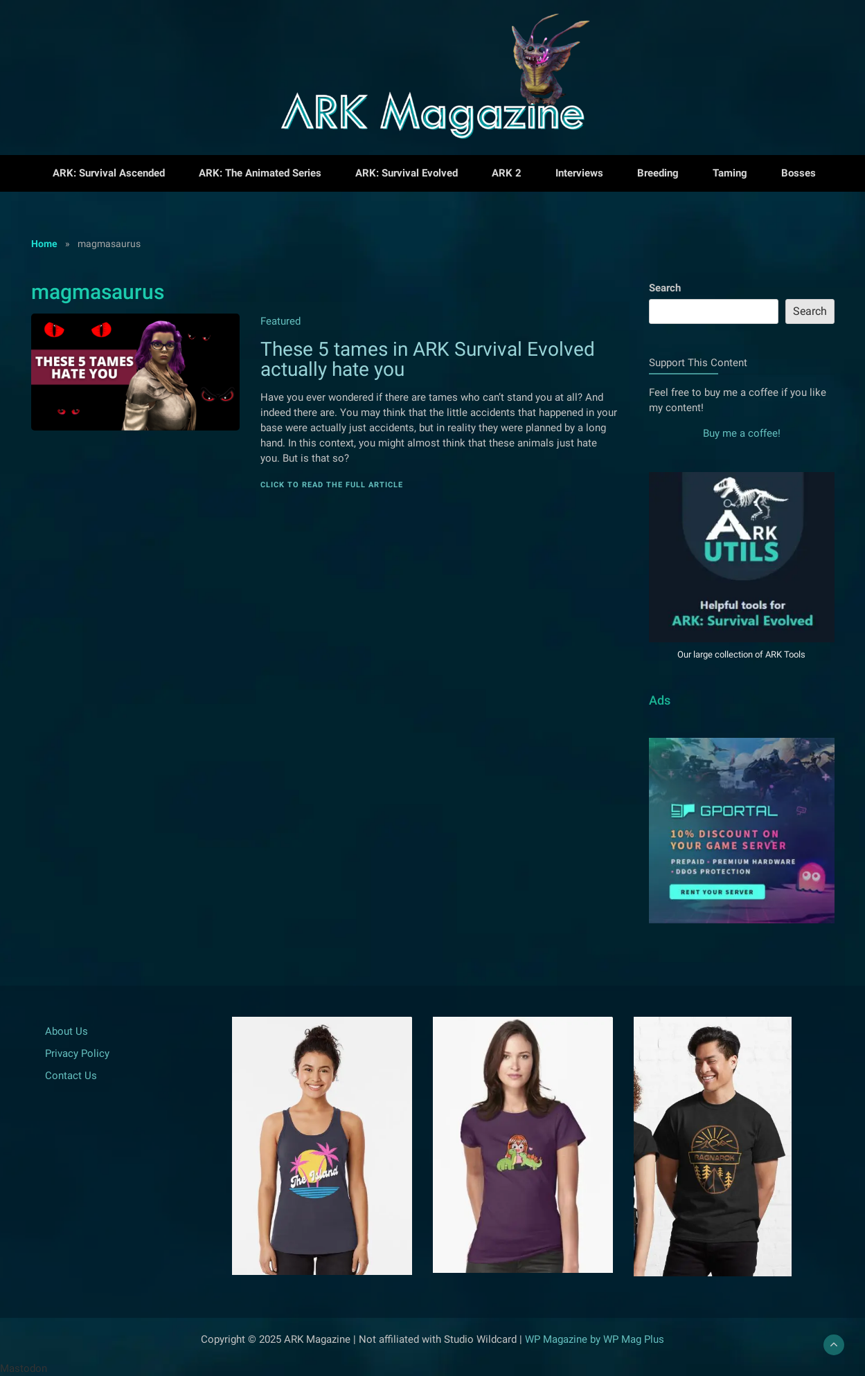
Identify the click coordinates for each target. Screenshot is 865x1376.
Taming (730, 173)
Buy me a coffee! (742, 433)
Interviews (579, 173)
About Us (66, 1031)
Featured (280, 321)
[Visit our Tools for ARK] (742, 634)
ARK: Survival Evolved (406, 173)
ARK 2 (506, 173)
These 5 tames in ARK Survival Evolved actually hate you (427, 359)
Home (44, 243)
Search (665, 288)
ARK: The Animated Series (260, 173)
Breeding (658, 173)
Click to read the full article (331, 484)
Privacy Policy (77, 1053)
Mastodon (23, 1368)
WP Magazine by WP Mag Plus (594, 1339)
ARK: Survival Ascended (109, 173)
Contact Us (71, 1075)
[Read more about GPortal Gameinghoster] (742, 915)
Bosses (798, 173)
